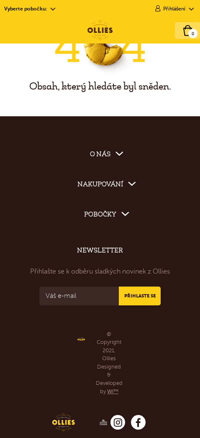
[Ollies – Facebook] (138, 422)
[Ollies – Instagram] (117, 422)
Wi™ (112, 391)
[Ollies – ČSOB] (92, 420)
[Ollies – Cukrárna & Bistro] (100, 30)
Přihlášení (174, 9)
